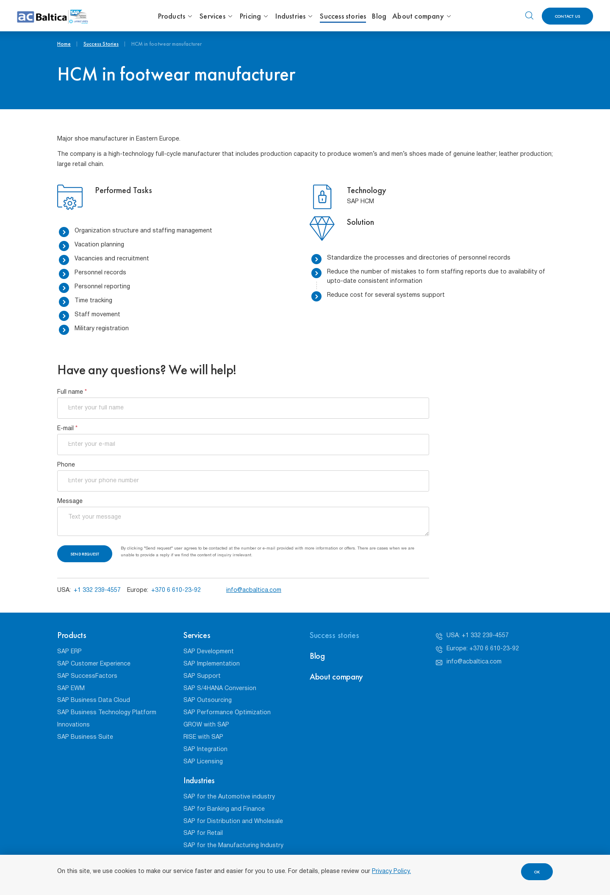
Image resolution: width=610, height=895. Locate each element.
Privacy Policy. (391, 871)
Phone (66, 465)
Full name (72, 392)
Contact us (567, 16)
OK (537, 872)
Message (70, 501)
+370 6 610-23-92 (176, 590)
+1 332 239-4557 (97, 590)
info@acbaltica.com (253, 590)
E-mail (67, 428)
